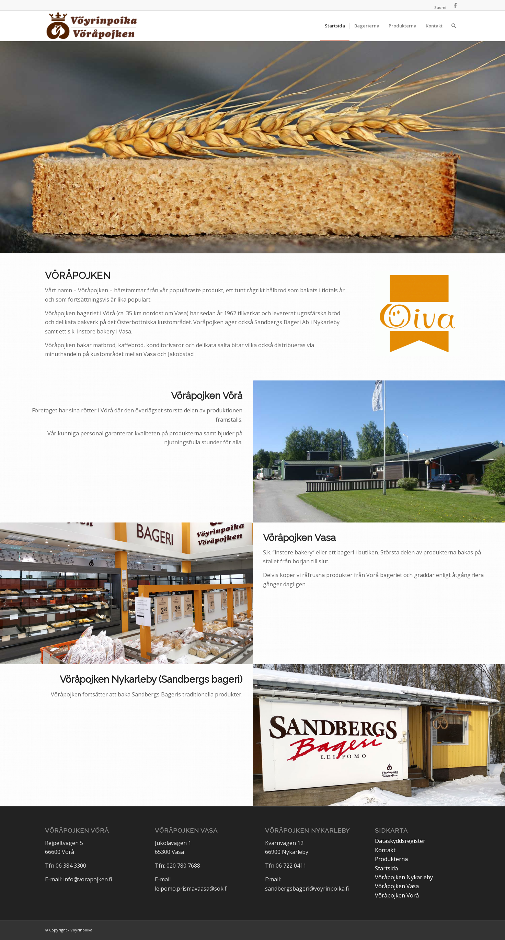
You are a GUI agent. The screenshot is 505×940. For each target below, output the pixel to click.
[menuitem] (438, 7)
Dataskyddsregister (400, 841)
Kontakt (385, 850)
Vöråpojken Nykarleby (404, 877)
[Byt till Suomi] (440, 7)
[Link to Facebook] (455, 5)
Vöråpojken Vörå (397, 895)
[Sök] (453, 26)
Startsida (386, 868)
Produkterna (391, 859)
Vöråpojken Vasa (397, 886)
